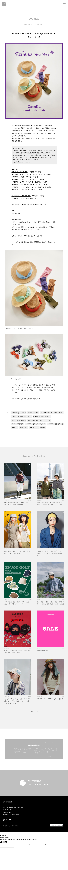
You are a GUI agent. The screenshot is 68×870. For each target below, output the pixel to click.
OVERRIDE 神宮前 (18, 177)
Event (34, 28)
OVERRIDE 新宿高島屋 (20, 172)
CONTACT (6, 807)
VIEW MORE (34, 711)
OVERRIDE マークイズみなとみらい (24, 187)
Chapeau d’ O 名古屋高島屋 (21, 196)
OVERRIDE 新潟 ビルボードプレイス (24, 174)
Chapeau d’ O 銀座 (18, 198)
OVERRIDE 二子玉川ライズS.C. (23, 182)
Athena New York (33, 413)
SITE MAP (20, 807)
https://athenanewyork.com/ (21, 162)
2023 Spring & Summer (19, 413)
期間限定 (43, 427)
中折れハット (34, 427)
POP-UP (14, 427)
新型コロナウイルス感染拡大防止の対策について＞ (29, 204)
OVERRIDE (6, 814)
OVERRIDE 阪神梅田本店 (20, 189)
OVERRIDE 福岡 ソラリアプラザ (23, 184)
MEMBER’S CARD (8, 809)
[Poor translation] (5, 842)
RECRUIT (13, 807)
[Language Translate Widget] (56, 825)
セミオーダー (23, 427)
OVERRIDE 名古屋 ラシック (21, 179)
